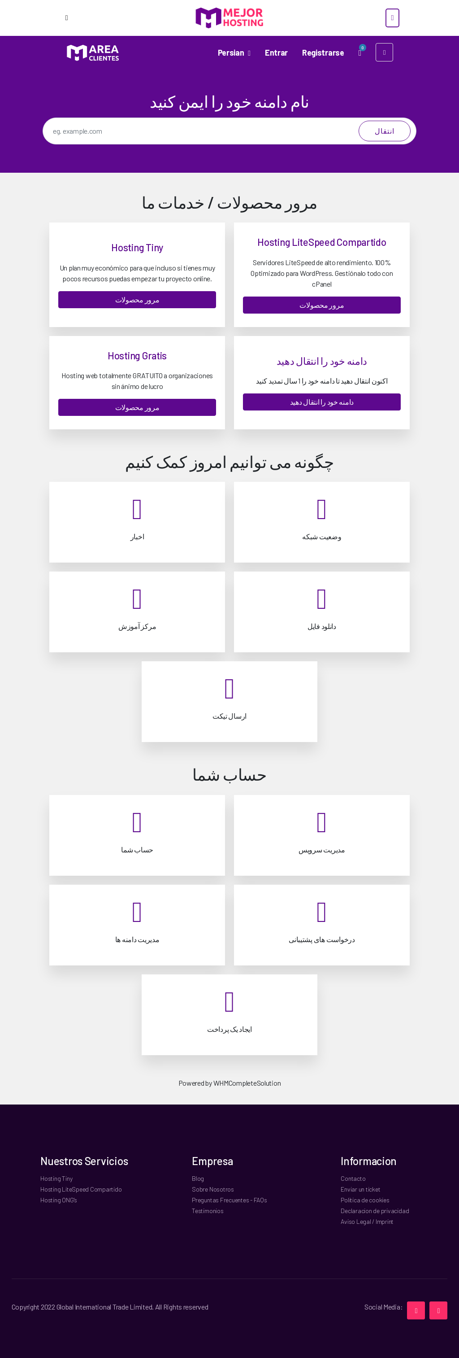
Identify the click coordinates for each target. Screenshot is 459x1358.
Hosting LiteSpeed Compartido (80, 1189)
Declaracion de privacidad (375, 1210)
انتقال (384, 131)
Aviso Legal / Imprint (367, 1221)
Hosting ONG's (58, 1200)
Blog (198, 1178)
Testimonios (207, 1210)
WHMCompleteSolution (247, 1083)
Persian (231, 52)
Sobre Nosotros (213, 1189)
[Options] (66, 18)
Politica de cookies (365, 1200)
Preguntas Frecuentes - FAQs (229, 1200)
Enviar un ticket (360, 1189)
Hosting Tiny (56, 1178)
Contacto (353, 1178)
